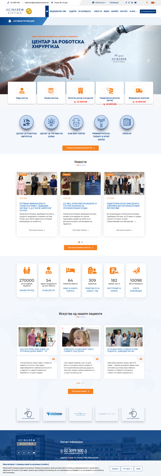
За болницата (85, 11)
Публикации (114, 2)
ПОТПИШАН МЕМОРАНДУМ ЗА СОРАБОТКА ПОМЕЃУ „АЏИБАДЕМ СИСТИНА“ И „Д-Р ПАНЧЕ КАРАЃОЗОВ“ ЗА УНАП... (37, 207)
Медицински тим (58, 11)
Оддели (72, 11)
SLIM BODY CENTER (76, 133)
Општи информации (136, 289)
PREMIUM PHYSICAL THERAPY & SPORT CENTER (101, 136)
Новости (98, 11)
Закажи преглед (27, 290)
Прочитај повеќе (38, 230)
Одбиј (138, 469)
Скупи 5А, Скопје (59, 3)
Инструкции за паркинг (114, 289)
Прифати (115, 469)
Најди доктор (48, 290)
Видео (106, 11)
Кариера (114, 11)
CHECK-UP (127, 133)
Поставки (127, 469)
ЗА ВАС (133, 11)
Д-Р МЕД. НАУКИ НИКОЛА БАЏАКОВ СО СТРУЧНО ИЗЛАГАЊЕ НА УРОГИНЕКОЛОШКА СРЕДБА (81, 205)
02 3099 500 (13, 3)
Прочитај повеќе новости (80, 247)
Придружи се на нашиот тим (92, 289)
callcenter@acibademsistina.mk (36, 3)
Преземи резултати (148, 11)
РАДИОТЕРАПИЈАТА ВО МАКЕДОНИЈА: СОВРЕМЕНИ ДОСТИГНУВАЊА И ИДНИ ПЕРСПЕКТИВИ (124, 205)
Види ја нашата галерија (70, 289)
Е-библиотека (99, 2)
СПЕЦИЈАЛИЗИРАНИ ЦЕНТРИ (80, 148)
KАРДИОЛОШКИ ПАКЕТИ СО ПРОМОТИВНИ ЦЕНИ (73, 21)
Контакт (124, 11)
